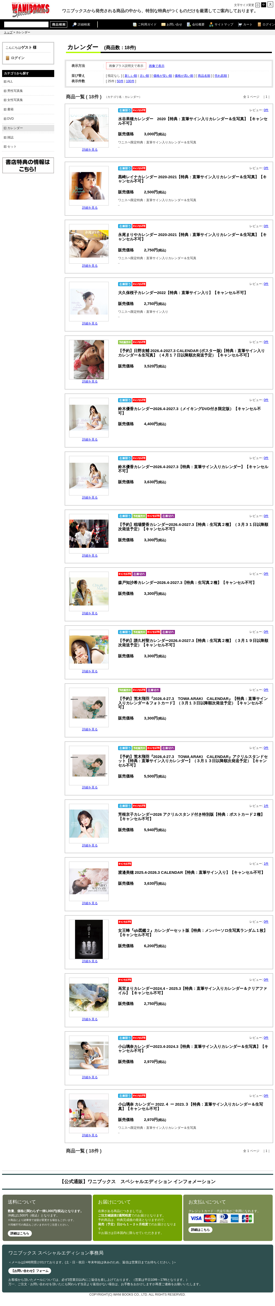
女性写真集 (15, 100)
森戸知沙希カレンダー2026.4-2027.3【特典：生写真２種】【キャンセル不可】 (187, 582)
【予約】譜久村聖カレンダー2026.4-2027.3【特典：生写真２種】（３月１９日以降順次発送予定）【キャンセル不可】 (193, 642)
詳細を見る (90, 149)
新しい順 (131, 76)
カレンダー (15, 128)
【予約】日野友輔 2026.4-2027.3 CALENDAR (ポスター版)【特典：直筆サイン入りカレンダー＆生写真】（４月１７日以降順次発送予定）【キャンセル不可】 (191, 352)
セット (12, 146)
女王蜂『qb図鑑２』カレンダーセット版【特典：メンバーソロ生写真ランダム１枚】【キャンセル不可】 (192, 932)
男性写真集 (15, 91)
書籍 (10, 109)
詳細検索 (84, 24)
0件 (266, 110)
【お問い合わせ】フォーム (29, 1271)
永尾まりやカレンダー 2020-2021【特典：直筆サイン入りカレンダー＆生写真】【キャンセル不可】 (192, 236)
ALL (10, 81)
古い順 (144, 76)
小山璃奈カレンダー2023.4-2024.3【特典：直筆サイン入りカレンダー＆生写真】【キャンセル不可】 (193, 1048)
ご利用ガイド (147, 24)
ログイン (268, 24)
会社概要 (198, 24)
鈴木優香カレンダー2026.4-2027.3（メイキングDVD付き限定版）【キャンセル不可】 (189, 410)
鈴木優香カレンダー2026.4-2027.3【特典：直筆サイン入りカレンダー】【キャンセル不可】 (193, 468)
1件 (266, 806)
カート (248, 24)
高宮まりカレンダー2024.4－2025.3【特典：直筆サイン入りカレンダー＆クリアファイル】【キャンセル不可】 (192, 990)
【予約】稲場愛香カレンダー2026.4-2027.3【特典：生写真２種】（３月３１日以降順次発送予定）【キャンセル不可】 (193, 526)
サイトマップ (224, 24)
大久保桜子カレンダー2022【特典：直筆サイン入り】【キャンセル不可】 (183, 292)
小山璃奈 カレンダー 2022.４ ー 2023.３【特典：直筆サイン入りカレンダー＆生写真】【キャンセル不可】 (190, 1106)
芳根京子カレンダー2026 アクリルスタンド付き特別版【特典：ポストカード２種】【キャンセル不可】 (191, 816)
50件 (120, 81)
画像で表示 (156, 66)
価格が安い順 (162, 76)
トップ (8, 32)
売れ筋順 (221, 76)
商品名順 (204, 76)
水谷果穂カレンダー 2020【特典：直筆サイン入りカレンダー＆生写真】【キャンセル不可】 (192, 121)
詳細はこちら (19, 1233)
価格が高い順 (184, 76)
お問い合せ (174, 24)
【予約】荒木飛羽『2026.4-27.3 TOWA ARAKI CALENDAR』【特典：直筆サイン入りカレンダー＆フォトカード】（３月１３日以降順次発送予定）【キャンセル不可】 (193, 703)
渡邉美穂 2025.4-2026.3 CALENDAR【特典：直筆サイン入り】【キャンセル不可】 (191, 872)
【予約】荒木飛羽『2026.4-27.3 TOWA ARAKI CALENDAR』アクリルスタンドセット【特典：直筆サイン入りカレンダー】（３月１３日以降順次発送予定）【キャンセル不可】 (193, 761)
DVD (10, 118)
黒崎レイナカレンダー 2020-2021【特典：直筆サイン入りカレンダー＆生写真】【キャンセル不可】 (192, 179)
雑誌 (10, 137)
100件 (130, 81)
